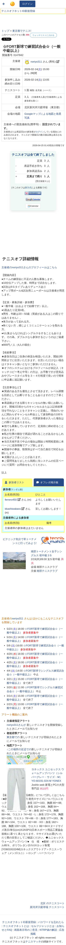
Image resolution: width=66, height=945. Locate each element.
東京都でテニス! (21, 30)
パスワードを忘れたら (51, 922)
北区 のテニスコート (52, 903)
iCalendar (33, 206)
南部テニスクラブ (47, 570)
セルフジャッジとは (42, 926)
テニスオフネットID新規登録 (18, 11)
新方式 (28, 187)
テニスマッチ (33, 941)
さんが (17, 724)
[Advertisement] (24, 20)
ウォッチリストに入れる (43, 35)
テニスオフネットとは (16, 926)
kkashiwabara (13, 508)
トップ (5, 30)
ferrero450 (11, 499)
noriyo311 (36, 61)
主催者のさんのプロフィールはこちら (29, 267)
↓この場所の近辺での (19, 749)
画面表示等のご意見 (25, 929)
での (13, 737)
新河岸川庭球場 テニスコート (47, 907)
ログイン (27, 3)
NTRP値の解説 (48, 929)
